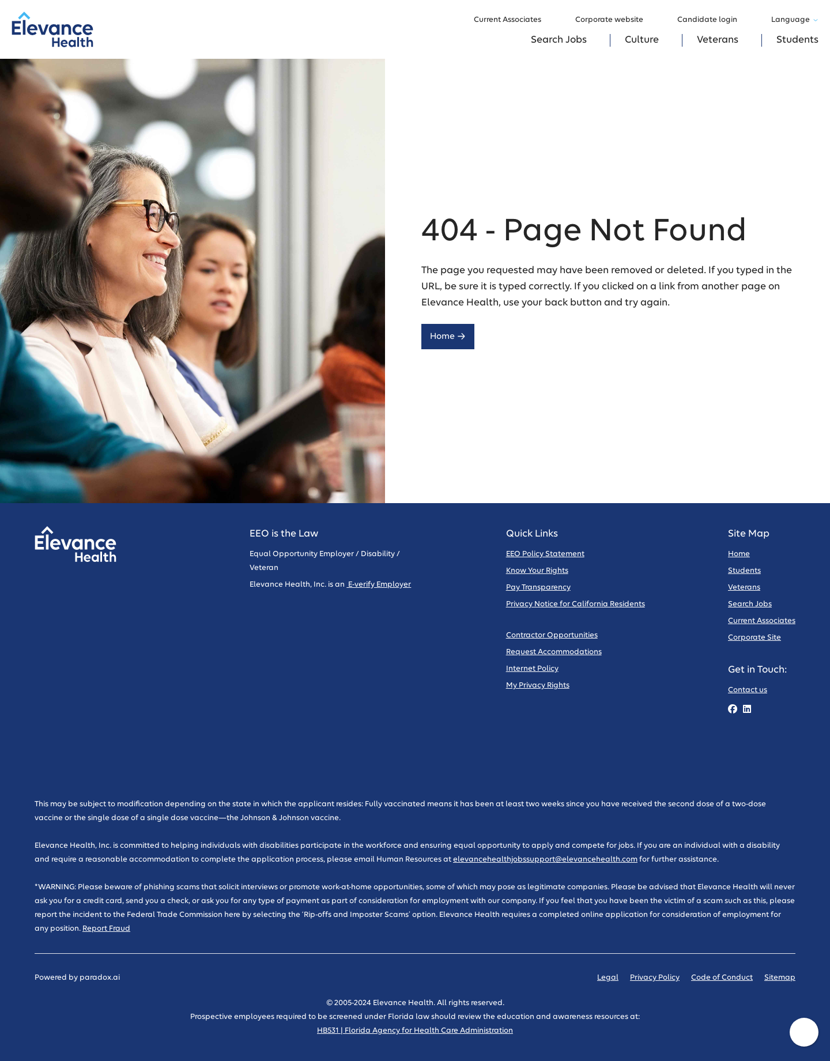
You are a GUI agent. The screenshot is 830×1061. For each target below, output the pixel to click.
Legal (607, 977)
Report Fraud (106, 928)
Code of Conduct (722, 977)
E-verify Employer (378, 584)
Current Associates (513, 20)
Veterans (717, 40)
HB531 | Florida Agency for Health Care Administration (415, 1030)
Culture (642, 40)
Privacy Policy (655, 977)
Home (448, 336)
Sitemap (779, 977)
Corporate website (614, 20)
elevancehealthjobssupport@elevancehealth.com (545, 859)
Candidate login (712, 20)
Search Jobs (559, 40)
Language (794, 20)
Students (797, 40)
